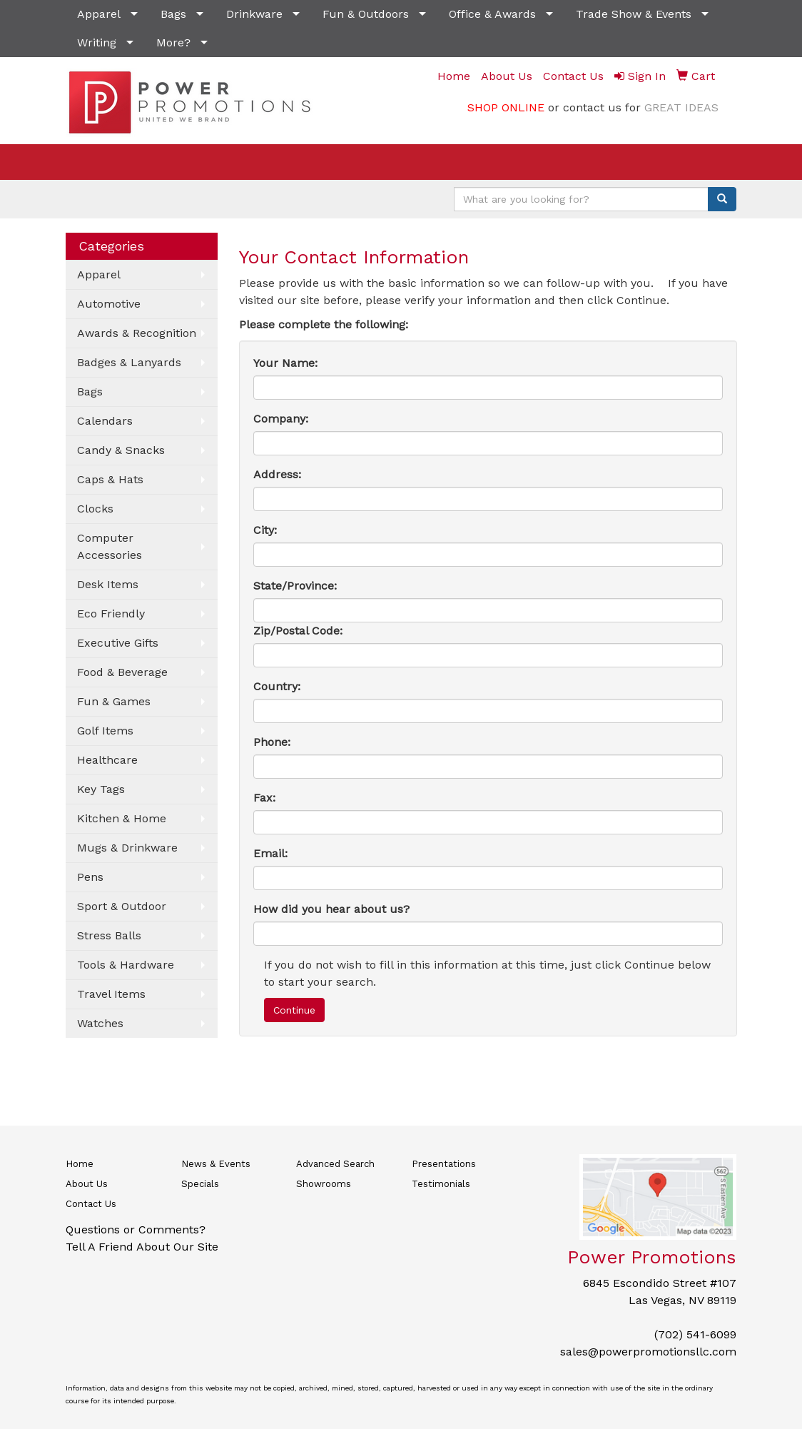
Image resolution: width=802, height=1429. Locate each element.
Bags (173, 14)
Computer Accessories (109, 546)
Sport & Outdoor (121, 906)
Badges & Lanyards (129, 362)
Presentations (444, 1163)
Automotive (109, 303)
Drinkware (254, 14)
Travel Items (111, 994)
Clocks (95, 508)
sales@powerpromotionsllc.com (648, 1351)
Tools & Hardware (125, 964)
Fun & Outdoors (366, 14)
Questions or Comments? (135, 1229)
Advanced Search (335, 1163)
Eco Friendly (111, 613)
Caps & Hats (110, 479)
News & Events (215, 1163)
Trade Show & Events (633, 14)
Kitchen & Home (121, 818)
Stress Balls (109, 935)
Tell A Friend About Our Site (142, 1246)
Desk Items (107, 584)
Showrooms (323, 1183)
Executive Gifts (117, 643)
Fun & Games (114, 701)
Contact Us (91, 1203)
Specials (200, 1183)
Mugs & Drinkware (127, 847)
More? (173, 42)
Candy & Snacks (121, 450)
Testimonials (441, 1183)
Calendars (105, 421)
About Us (87, 1183)
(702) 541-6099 (695, 1334)
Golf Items (105, 730)
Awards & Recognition (136, 333)
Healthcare (107, 760)
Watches (100, 1023)
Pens (90, 877)
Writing (96, 42)
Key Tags (101, 789)
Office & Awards (492, 14)
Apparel (99, 14)
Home (79, 1163)
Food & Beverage (122, 672)
